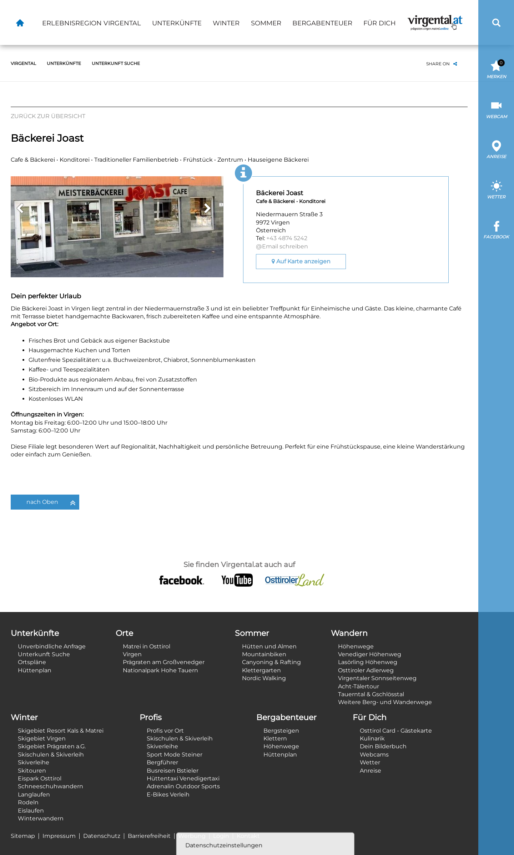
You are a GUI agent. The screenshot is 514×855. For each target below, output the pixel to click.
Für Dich (379, 23)
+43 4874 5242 (286, 238)
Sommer (266, 23)
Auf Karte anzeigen (301, 261)
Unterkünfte (177, 23)
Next (207, 208)
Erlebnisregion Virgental (91, 23)
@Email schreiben (282, 246)
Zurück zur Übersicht (48, 116)
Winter (226, 23)
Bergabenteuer (322, 23)
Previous (20, 208)
